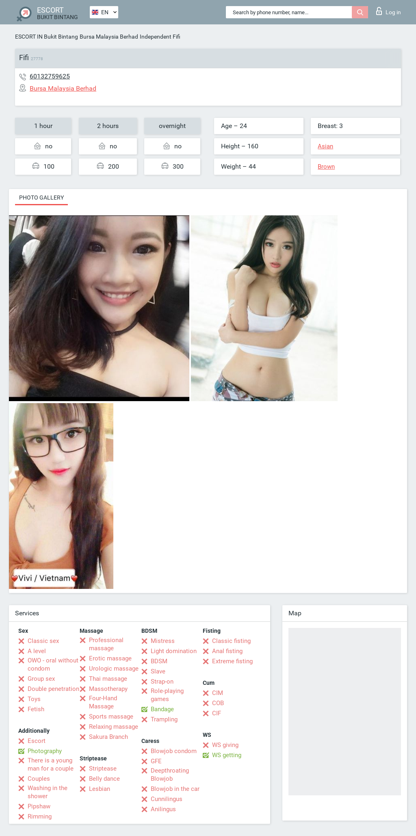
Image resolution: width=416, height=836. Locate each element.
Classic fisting (231, 641)
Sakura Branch (108, 736)
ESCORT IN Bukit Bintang (46, 36)
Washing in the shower (47, 792)
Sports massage (111, 716)
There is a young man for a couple (51, 764)
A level (37, 651)
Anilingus (163, 809)
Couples (39, 778)
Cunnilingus (166, 799)
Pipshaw (39, 806)
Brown (326, 166)
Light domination (174, 651)
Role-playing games (167, 695)
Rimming (40, 816)
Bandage (162, 709)
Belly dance (104, 778)
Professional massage (106, 644)
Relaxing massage (113, 726)
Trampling (164, 719)
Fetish (36, 709)
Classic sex (43, 641)
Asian (325, 146)
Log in (388, 11)
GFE (156, 761)
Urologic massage (114, 668)
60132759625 (50, 76)
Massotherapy (108, 689)
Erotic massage (110, 658)
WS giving (225, 745)
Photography (45, 751)
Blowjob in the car (175, 789)
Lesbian (99, 789)
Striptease (103, 768)
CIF (216, 713)
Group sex (41, 678)
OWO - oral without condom (53, 664)
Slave (158, 671)
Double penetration (53, 689)
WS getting (226, 755)
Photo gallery (41, 197)
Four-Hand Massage (103, 702)
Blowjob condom (174, 751)
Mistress (163, 641)
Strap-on (162, 681)
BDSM (159, 661)
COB (218, 703)
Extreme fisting (232, 661)
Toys (34, 699)
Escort (37, 741)
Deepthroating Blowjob (170, 774)
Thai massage (108, 678)
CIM (217, 693)
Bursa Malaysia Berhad (109, 36)
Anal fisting (227, 651)
